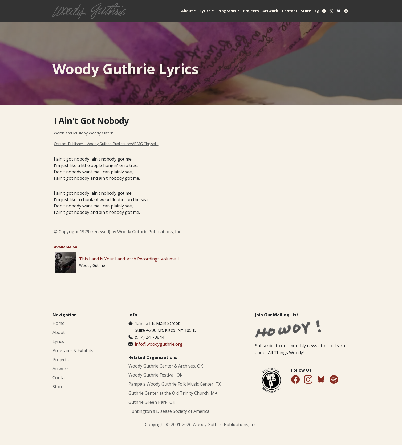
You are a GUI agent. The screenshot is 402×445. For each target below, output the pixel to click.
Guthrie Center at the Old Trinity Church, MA (172, 393)
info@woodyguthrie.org (158, 344)
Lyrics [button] (198, 10)
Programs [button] (220, 10)
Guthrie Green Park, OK (151, 402)
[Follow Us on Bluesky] (321, 380)
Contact (285, 10)
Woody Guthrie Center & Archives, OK (165, 366)
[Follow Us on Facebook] (295, 380)
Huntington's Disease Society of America (168, 411)
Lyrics (58, 341)
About (58, 332)
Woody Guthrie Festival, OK (155, 375)
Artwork (265, 10)
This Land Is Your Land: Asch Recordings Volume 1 (129, 259)
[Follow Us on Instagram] (308, 380)
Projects (245, 10)
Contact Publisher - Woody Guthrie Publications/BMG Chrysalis (106, 143)
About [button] (179, 10)
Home (58, 323)
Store (302, 10)
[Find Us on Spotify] (334, 380)
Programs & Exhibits (72, 350)
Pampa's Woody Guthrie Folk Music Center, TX (174, 384)
